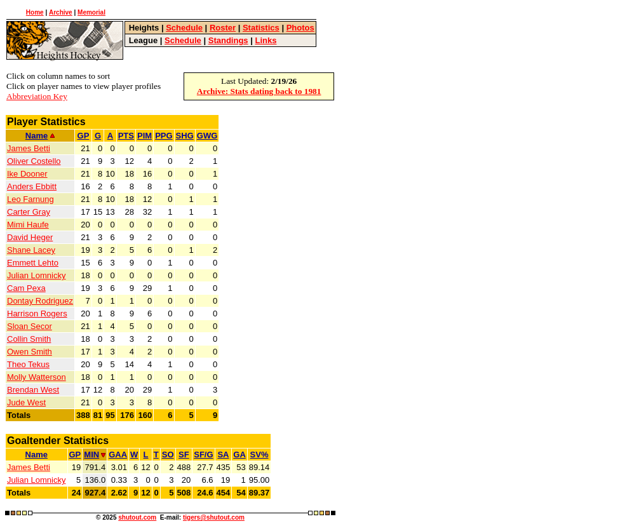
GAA (118, 454)
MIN (94, 454)
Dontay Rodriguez (40, 301)
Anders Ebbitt (32, 186)
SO (168, 454)
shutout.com (137, 517)
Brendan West (33, 389)
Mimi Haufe (28, 224)
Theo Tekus (28, 364)
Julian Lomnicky (36, 275)
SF (184, 454)
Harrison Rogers (37, 313)
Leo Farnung (30, 199)
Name (40, 135)
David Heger (30, 237)
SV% (259, 454)
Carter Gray (28, 212)
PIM (144, 135)
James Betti (28, 148)
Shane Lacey (31, 250)
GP (84, 135)
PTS (126, 135)
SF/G (203, 454)
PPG (163, 135)
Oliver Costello (34, 161)
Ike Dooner (27, 174)
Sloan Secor (29, 326)
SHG (185, 135)
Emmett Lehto (32, 262)
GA (239, 454)
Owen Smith (29, 351)
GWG (207, 135)
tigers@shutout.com (214, 517)
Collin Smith (29, 339)
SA (223, 454)
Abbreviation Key (36, 96)
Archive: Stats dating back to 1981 (259, 91)
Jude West (26, 402)
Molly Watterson (36, 377)
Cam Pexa (26, 288)
